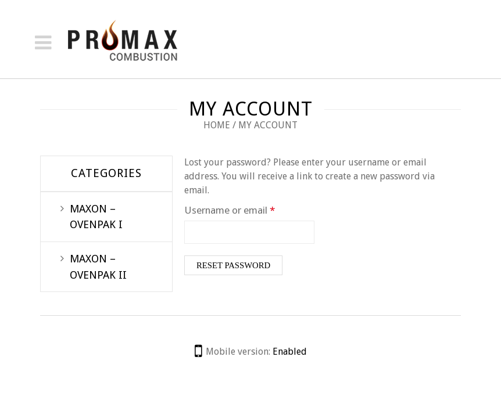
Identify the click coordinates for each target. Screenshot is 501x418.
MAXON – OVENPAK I (96, 217)
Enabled (290, 351)
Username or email (249, 209)
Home (216, 125)
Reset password (233, 265)
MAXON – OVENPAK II (98, 267)
